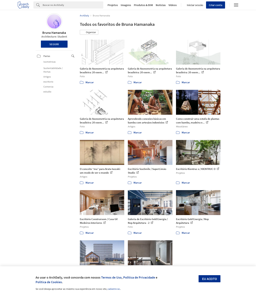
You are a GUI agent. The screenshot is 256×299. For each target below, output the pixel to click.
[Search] (73, 5)
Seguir (54, 44)
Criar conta (215, 5)
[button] (89, 32)
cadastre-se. (114, 288)
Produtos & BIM (143, 5)
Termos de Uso (111, 277)
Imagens (126, 5)
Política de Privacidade (139, 277)
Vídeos (173, 5)
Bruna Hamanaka (54, 33)
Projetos (113, 5)
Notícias (161, 5)
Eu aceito (209, 279)
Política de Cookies (49, 282)
